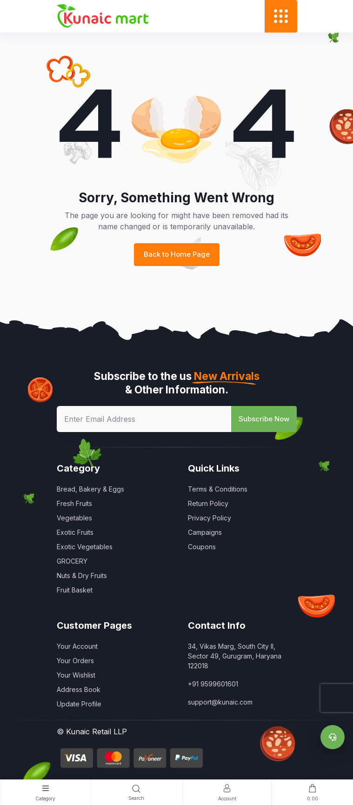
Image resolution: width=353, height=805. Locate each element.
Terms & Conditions (217, 489)
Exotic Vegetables (85, 547)
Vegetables (74, 518)
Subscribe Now (264, 418)
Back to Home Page (177, 254)
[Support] (332, 737)
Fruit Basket (75, 590)
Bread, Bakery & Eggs (90, 489)
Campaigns (205, 532)
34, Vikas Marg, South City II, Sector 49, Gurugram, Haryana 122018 (234, 656)
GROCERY (72, 561)
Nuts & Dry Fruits (82, 575)
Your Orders (75, 661)
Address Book (78, 689)
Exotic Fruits (75, 532)
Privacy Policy (209, 518)
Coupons (202, 547)
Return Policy (208, 503)
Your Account (77, 646)
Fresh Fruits (74, 503)
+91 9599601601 (213, 684)
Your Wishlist (76, 675)
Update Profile (79, 704)
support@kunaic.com (220, 702)
